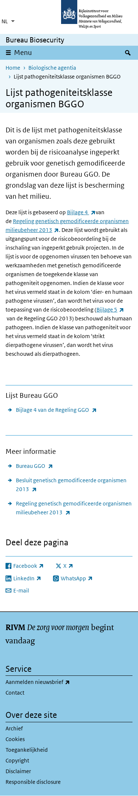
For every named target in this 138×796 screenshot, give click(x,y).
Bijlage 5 (110, 309)
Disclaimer (18, 771)
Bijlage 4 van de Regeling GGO (56, 409)
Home (13, 67)
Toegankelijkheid (27, 749)
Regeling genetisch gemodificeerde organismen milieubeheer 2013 (74, 508)
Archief (14, 728)
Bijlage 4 (81, 212)
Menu (23, 52)
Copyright (17, 760)
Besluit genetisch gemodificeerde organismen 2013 (71, 485)
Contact (15, 692)
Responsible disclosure (33, 781)
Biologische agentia (52, 67)
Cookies (15, 739)
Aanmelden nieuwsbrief (54, 682)
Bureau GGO (34, 465)
